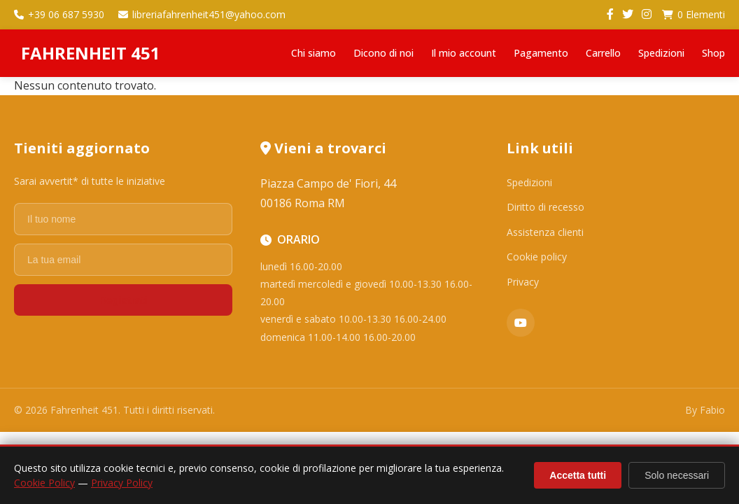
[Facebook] (610, 15)
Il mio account (463, 52)
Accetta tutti (577, 475)
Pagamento (541, 52)
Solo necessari (677, 475)
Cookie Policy (44, 482)
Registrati (123, 300)
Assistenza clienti (545, 232)
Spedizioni (661, 52)
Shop (713, 52)
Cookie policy (537, 256)
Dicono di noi (383, 52)
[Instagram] (647, 15)
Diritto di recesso (545, 207)
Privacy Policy (122, 482)
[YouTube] (521, 323)
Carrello (603, 52)
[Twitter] (627, 15)
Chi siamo (313, 52)
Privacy (523, 281)
